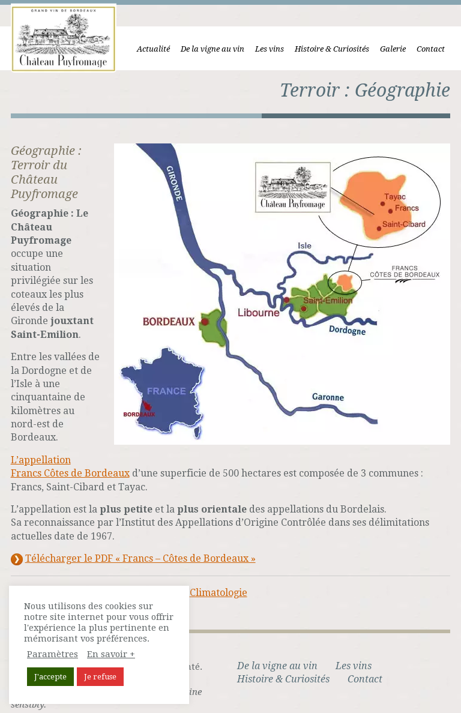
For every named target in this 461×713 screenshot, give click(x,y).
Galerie (398, 48)
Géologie (153, 579)
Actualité (158, 48)
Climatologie (213, 579)
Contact (436, 48)
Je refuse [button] (100, 676)
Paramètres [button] (52, 654)
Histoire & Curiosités (337, 48)
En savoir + (111, 654)
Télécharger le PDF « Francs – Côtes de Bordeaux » (135, 546)
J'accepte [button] (50, 676)
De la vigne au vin (218, 48)
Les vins (275, 48)
